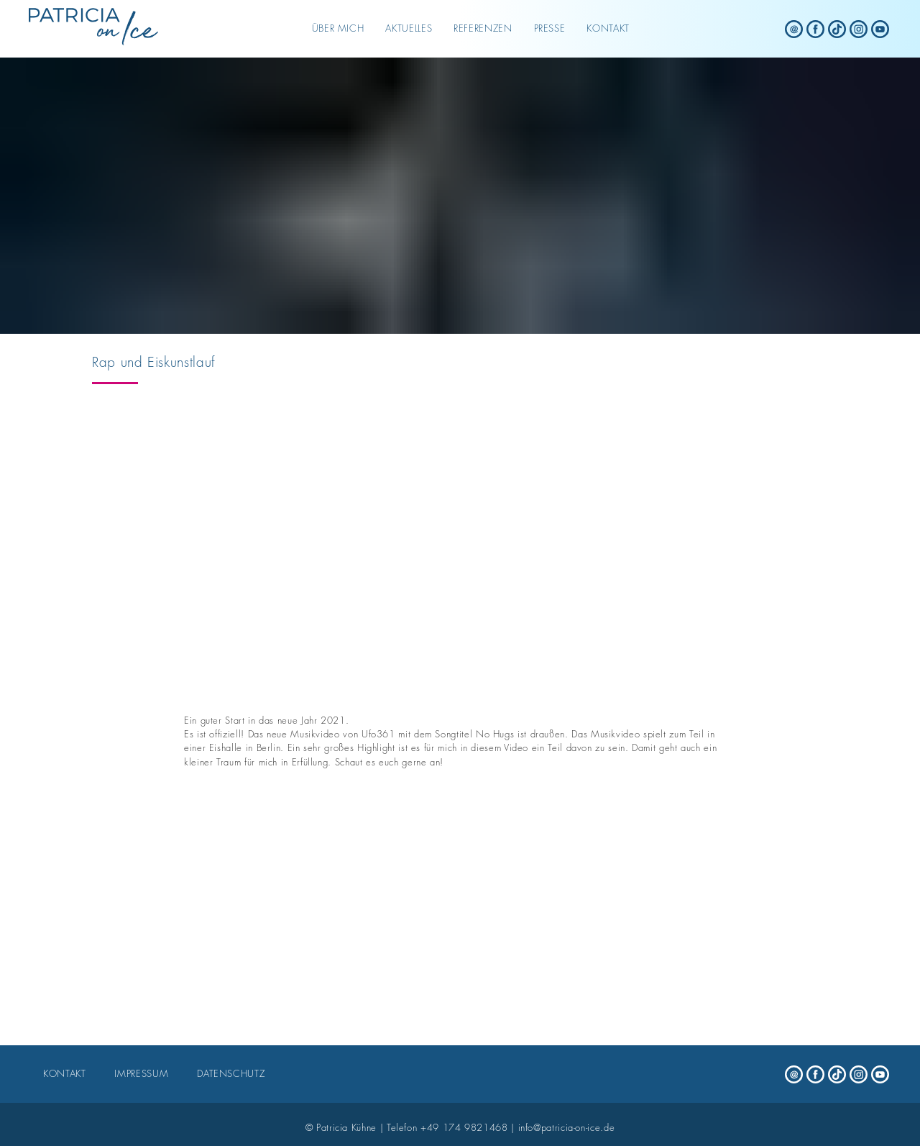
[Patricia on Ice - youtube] (880, 29)
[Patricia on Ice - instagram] (859, 29)
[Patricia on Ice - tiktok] (837, 29)
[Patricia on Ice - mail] (794, 29)
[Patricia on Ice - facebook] (816, 29)
